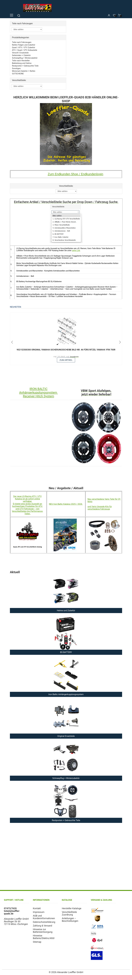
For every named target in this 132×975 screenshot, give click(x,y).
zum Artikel (66, 360)
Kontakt (37, 908)
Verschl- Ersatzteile (20, 53)
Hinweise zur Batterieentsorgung (42, 930)
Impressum (38, 912)
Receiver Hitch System (38, 396)
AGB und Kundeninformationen (44, 917)
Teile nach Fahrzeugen (21, 42)
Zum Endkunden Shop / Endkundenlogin (75, 174)
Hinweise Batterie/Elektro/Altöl (43, 937)
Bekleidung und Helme (21, 63)
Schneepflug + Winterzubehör (25, 58)
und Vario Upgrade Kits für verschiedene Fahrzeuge (100, 507)
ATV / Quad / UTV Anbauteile (24, 50)
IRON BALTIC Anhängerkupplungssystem (38, 390)
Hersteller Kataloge (71, 908)
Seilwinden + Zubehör (21, 55)
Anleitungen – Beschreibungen (70, 919)
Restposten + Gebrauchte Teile (25, 66)
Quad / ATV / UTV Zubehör (23, 47)
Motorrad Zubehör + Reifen (23, 71)
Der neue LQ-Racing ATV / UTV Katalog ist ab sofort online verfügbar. (27, 499)
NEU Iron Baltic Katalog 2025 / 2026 (66, 504)
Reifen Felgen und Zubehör (23, 45)
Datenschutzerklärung (44, 922)
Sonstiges (16, 68)
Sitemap (37, 942)
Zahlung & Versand (42, 926)
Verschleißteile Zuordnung (69, 913)
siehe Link (76, 250)
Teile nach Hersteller (21, 60)
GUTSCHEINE (18, 73)
